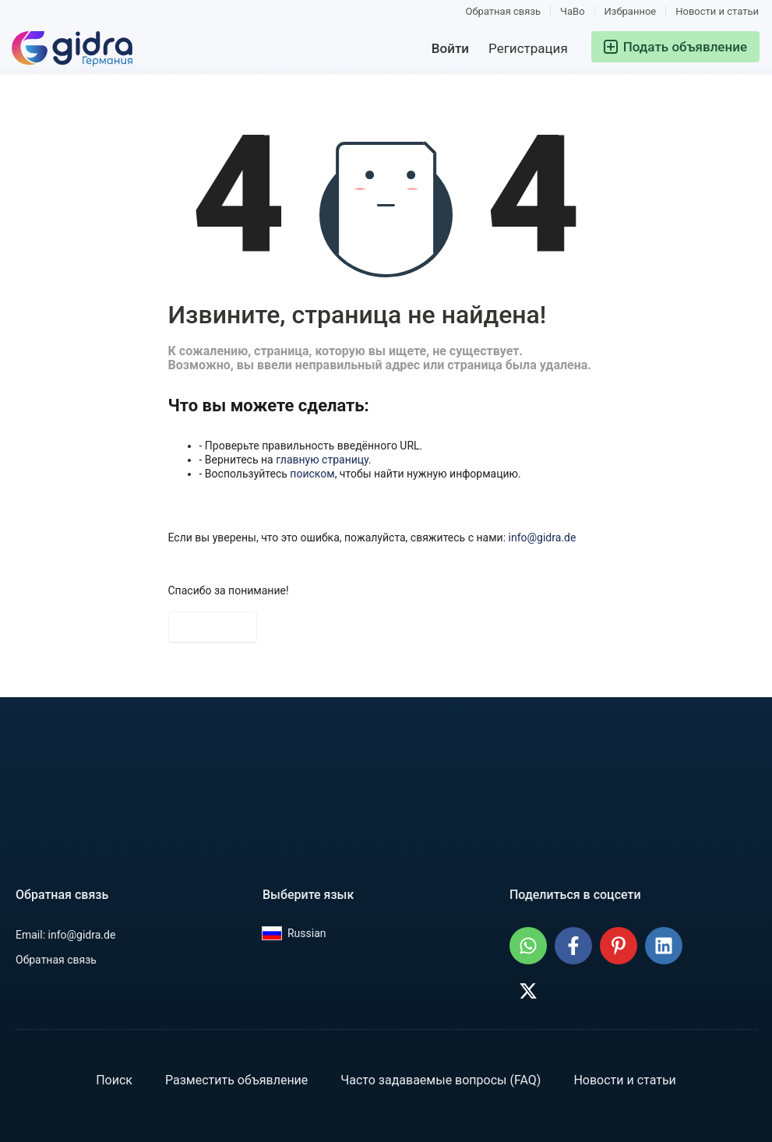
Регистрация (528, 48)
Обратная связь (503, 11)
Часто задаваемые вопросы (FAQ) (440, 1080)
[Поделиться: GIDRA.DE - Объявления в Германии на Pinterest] (618, 945)
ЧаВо (572, 11)
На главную (212, 627)
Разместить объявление (236, 1080)
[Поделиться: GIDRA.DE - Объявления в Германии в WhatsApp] (528, 945)
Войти (450, 48)
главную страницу (322, 459)
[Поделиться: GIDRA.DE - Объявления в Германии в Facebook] (573, 945)
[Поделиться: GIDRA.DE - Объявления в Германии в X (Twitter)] (528, 991)
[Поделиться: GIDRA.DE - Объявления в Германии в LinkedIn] (663, 945)
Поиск (114, 1080)
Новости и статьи (717, 11)
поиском (312, 473)
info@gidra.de (542, 537)
